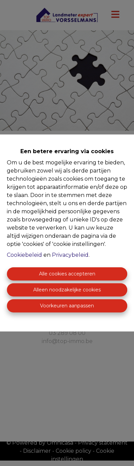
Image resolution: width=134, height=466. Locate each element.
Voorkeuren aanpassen (67, 306)
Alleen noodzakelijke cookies (67, 290)
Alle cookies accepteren (67, 274)
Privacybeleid (70, 255)
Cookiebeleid (24, 255)
